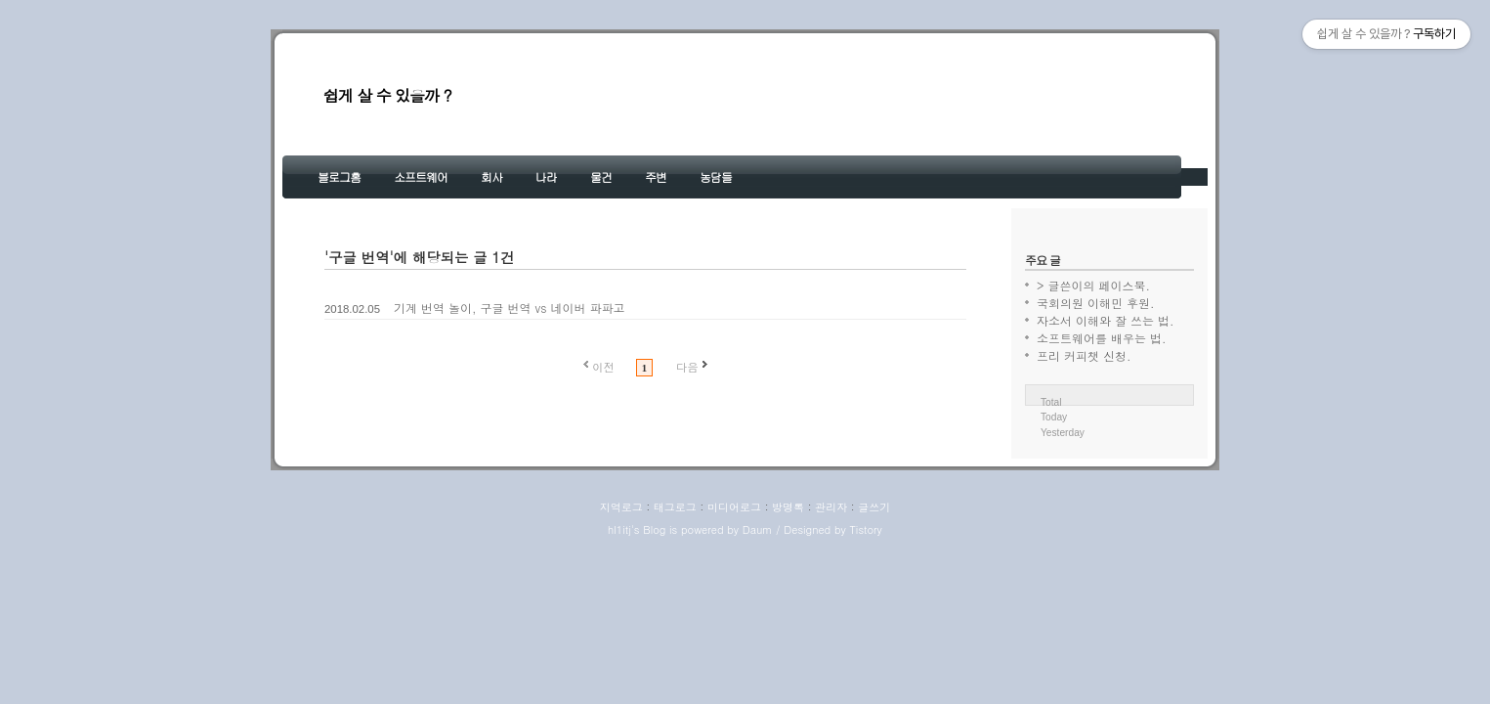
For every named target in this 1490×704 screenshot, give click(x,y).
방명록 (788, 507)
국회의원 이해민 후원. (1096, 302)
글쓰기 (874, 507)
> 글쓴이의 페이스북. (1093, 285)
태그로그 (675, 507)
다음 (687, 366)
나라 (546, 176)
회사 (491, 176)
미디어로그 (734, 507)
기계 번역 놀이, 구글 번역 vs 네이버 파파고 (509, 307)
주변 (655, 176)
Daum (758, 529)
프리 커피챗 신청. (1084, 355)
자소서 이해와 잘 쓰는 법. (1105, 320)
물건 (601, 176)
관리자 (831, 507)
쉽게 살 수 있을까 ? (387, 95)
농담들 (716, 176)
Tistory (865, 529)
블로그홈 (339, 176)
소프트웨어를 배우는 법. (1102, 338)
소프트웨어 (420, 176)
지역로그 (621, 507)
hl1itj (619, 529)
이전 (603, 366)
